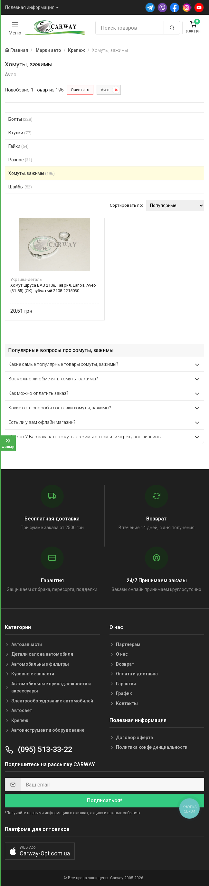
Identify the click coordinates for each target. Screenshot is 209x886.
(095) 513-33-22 (38, 749)
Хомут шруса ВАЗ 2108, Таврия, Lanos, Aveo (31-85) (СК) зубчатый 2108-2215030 (53, 288)
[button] (40, 851)
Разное (20, 159)
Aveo (105, 89)
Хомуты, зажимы (31, 173)
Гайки (18, 146)
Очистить (80, 89)
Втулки (20, 132)
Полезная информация (29, 7)
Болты (20, 119)
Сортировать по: (126, 205)
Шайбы (20, 186)
